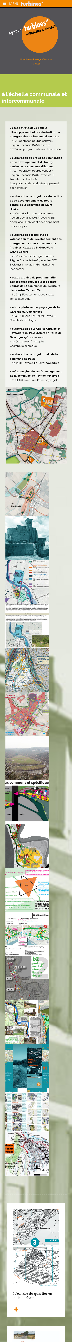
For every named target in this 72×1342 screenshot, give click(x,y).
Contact (37, 64)
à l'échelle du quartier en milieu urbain (32, 1296)
